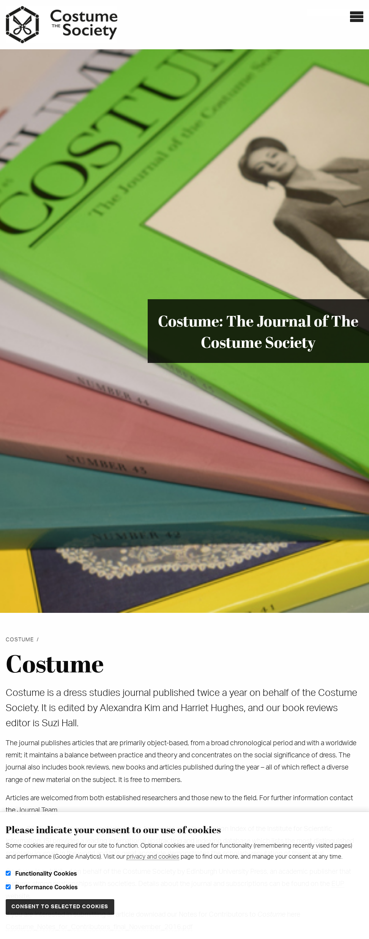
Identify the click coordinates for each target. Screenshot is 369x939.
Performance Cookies (42, 887)
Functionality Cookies (41, 874)
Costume (20, 639)
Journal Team (37, 810)
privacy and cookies (152, 857)
